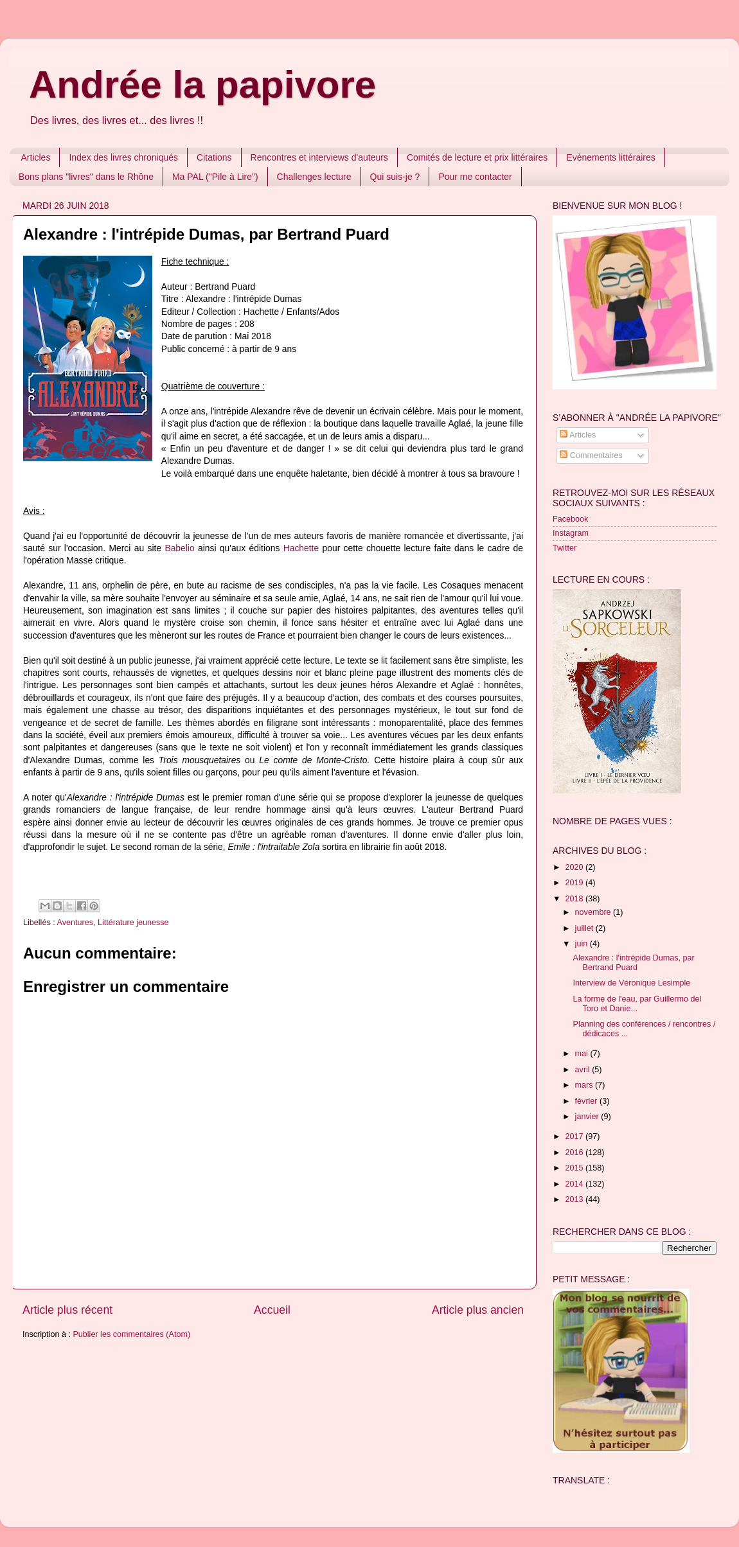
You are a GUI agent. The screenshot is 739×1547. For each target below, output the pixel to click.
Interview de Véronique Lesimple (631, 982)
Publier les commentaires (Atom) (131, 1334)
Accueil (272, 1310)
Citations (214, 157)
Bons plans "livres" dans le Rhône (86, 177)
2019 (575, 882)
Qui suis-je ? (395, 177)
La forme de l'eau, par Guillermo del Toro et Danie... (637, 1003)
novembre (594, 912)
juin (582, 943)
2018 (575, 898)
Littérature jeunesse (133, 922)
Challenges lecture (314, 177)
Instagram (571, 533)
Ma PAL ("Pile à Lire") (215, 177)
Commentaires (591, 455)
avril (583, 1069)
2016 (575, 1152)
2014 (575, 1184)
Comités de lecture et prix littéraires (477, 157)
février (587, 1101)
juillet (585, 928)
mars (585, 1085)
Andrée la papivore (202, 84)
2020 (575, 867)
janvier (588, 1116)
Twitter (564, 548)
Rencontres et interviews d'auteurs (319, 157)
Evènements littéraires (610, 157)
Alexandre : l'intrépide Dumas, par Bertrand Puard (633, 962)
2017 (575, 1136)
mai (583, 1053)
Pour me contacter (475, 177)
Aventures (75, 922)
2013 (575, 1199)
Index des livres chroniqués (123, 157)
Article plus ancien (478, 1310)
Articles (36, 157)
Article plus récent (67, 1310)
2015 (575, 1167)
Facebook (570, 519)
